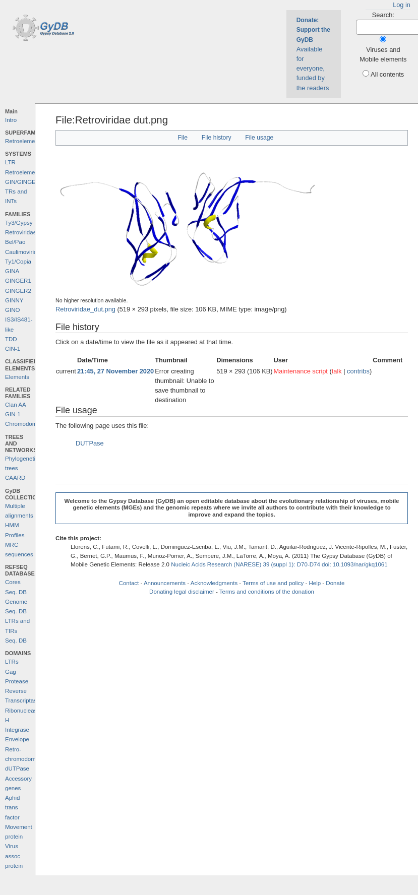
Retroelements (24, 141)
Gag (10, 672)
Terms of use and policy (273, 583)
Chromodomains (26, 424)
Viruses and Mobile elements (383, 54)
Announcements (165, 583)
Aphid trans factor (12, 807)
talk (337, 371)
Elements (17, 377)
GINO (12, 310)
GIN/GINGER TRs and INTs (22, 192)
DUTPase (89, 443)
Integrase (17, 730)
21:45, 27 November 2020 (115, 371)
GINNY (14, 300)
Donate (335, 583)
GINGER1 (18, 281)
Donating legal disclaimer (181, 592)
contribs (358, 371)
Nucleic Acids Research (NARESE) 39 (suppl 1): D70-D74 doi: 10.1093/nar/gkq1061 (279, 564)
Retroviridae (20, 232)
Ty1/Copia (18, 262)
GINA (12, 271)
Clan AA (15, 405)
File (182, 137)
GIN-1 (13, 414)
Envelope (17, 739)
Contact (129, 583)
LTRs (12, 662)
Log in (401, 5)
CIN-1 (12, 349)
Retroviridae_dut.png (85, 309)
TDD (11, 339)
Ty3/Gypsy (18, 223)
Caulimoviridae (24, 252)
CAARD (15, 478)
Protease (16, 681)
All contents (387, 74)
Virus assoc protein (14, 856)
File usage (259, 137)
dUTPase (17, 768)
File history (216, 137)
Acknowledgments (214, 583)
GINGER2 (18, 291)
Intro (11, 120)
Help (315, 583)
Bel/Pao (15, 242)
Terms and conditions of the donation (266, 592)
